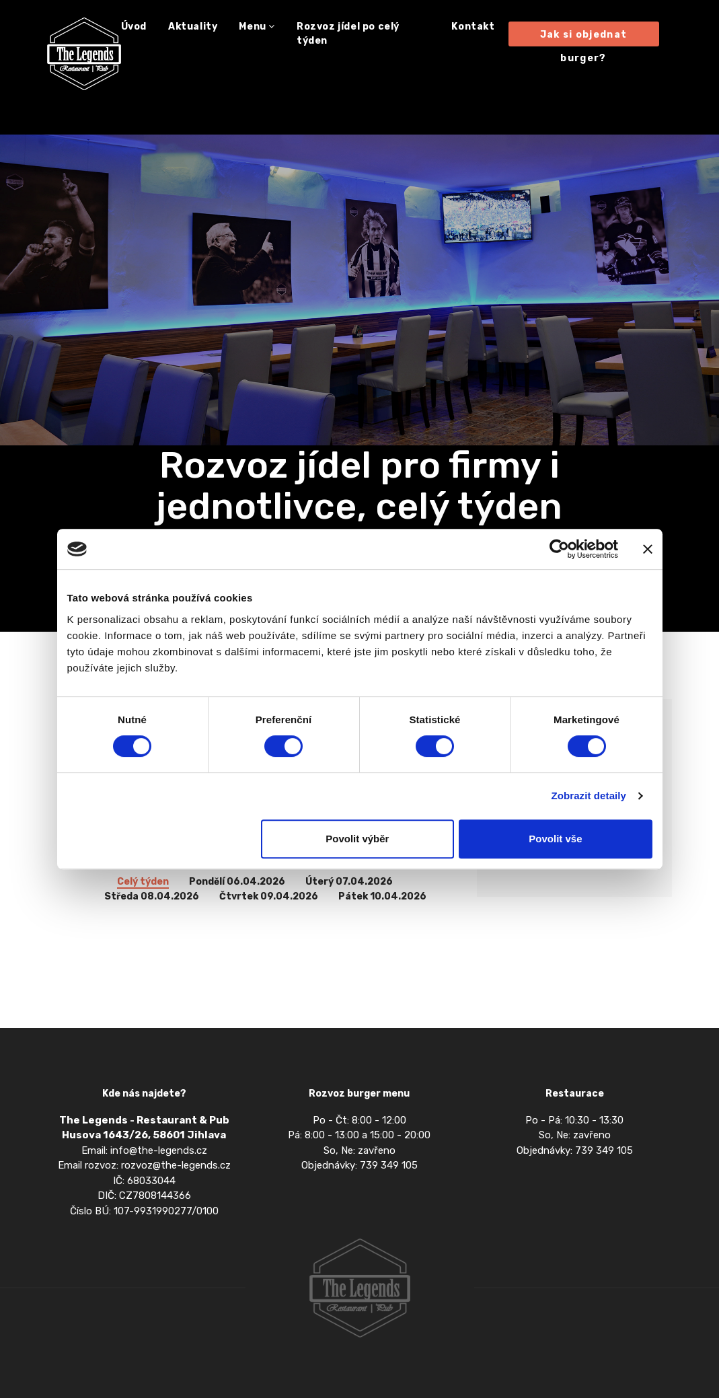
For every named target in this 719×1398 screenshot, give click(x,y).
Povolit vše (555, 838)
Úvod (134, 26)
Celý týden (143, 882)
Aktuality (192, 26)
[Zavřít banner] (647, 549)
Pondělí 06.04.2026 (237, 882)
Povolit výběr (357, 838)
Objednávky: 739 (556, 1150)
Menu (257, 26)
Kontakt (472, 26)
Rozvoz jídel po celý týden (348, 33)
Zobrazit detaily (588, 795)
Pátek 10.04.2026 (382, 897)
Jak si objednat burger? (584, 37)
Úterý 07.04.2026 (349, 882)
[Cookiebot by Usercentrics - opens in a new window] (559, 549)
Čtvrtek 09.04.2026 (268, 897)
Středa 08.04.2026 (151, 897)
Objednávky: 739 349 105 (359, 1165)
